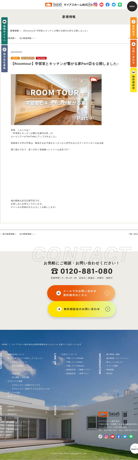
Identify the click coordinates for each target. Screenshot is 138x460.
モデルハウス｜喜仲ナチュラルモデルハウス (31, 389)
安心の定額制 (17, 366)
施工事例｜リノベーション (117, 358)
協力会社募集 (13, 429)
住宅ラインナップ (69, 354)
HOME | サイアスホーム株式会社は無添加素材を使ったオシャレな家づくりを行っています (41, 344)
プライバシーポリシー (16, 426)
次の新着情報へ (26, 38)
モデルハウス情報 (14, 381)
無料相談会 (12, 414)
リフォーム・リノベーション (24, 370)
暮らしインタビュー (114, 362)
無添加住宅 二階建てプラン (78, 370)
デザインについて (19, 362)
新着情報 (110, 370)
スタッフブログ (68, 406)
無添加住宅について (15, 354)
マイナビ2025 (68, 414)
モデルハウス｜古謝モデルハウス (26, 385)
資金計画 (16, 373)
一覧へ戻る (133, 234)
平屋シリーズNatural (75, 366)
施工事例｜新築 (113, 354)
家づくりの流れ (14, 393)
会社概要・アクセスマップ (18, 422)
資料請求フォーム (14, 410)
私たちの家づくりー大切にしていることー (25, 358)
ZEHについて (13, 396)
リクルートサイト (69, 410)
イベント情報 (112, 366)
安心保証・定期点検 (20, 377)
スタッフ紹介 (13, 418)
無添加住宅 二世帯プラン (77, 373)
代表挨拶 (11, 406)
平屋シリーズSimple (75, 358)
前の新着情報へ (9, 38)
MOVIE (109, 373)
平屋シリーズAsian (74, 362)
